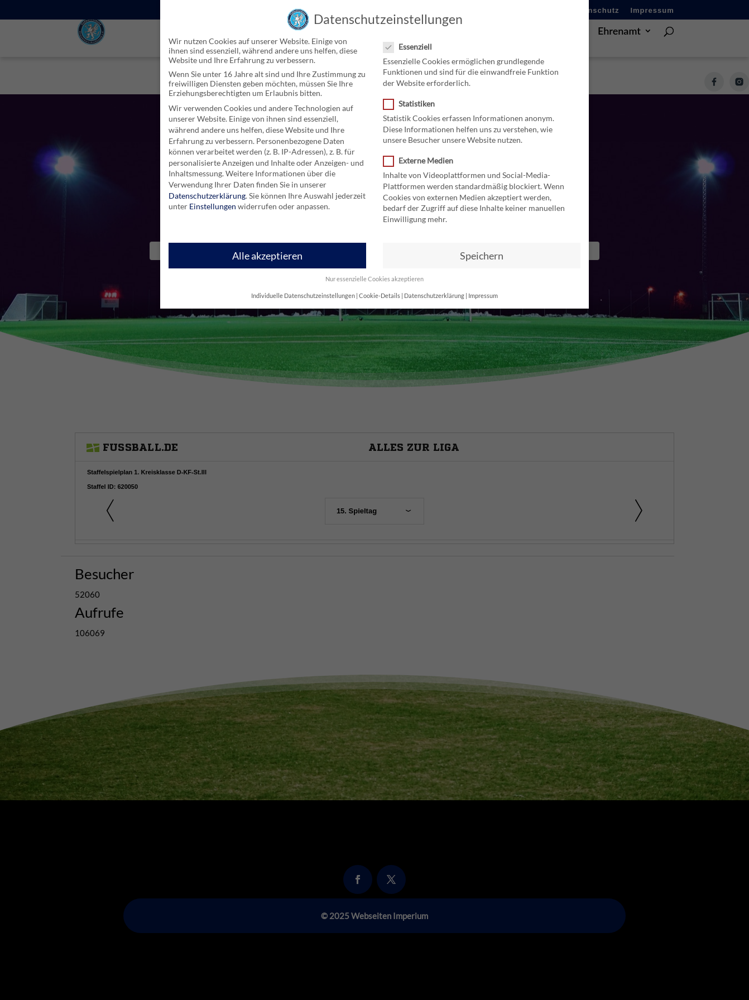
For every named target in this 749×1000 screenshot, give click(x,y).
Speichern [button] (481, 255)
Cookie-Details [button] (379, 295)
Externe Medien (423, 160)
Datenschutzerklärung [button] (434, 295)
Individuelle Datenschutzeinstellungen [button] (303, 295)
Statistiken (413, 103)
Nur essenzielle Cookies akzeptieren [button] (374, 279)
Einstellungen (212, 206)
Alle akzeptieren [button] (267, 255)
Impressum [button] (483, 295)
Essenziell (412, 46)
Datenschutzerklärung (207, 195)
